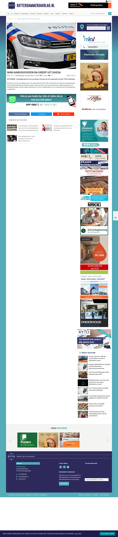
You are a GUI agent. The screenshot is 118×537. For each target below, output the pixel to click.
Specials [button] (46, 13)
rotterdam (45, 75)
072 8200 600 (22, 487)
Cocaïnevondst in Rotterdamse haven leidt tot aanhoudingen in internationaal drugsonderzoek (28, 128)
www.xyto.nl (22, 492)
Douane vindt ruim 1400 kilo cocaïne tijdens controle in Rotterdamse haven (97, 358)
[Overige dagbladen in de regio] (97, 483)
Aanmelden (64, 496)
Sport (52, 13)
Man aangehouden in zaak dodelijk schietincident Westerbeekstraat (26, 138)
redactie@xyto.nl (23, 489)
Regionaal (39, 13)
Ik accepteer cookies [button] (107, 533)
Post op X (41, 114)
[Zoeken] (109, 13)
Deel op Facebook (19, 114)
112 (11, 13)
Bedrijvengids (24, 13)
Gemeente (32, 13)
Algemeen (17, 13)
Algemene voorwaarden (85, 507)
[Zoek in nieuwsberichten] (99, 13)
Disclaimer (95, 507)
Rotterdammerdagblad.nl (36, 5)
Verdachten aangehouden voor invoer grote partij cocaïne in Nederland (63, 128)
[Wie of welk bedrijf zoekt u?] (96, 28)
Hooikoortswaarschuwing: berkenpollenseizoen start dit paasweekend (97, 427)
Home (10, 19)
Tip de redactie (63, 114)
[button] (8, 457)
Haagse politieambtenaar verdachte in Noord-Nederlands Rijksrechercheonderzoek (99, 366)
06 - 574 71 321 (48, 104)
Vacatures (64, 13)
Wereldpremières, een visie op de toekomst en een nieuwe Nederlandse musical (99, 382)
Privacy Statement (104, 507)
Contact (71, 13)
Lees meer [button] (77, 533)
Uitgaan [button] (57, 13)
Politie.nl (73, 75)
